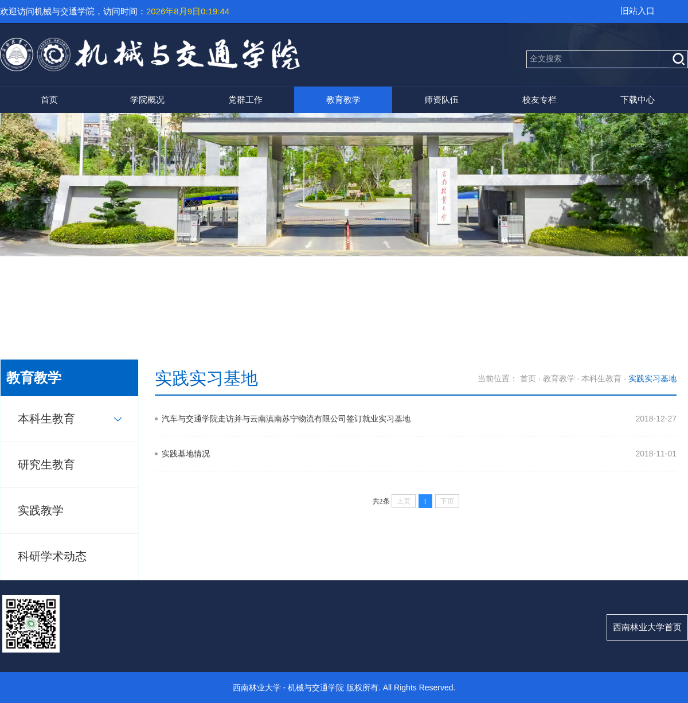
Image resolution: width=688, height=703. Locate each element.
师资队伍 (441, 99)
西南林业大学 (257, 687)
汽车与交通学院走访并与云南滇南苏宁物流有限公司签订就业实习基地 (286, 418)
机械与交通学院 (316, 687)
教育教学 (343, 99)
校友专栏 (539, 99)
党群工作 (245, 99)
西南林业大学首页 (647, 627)
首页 (49, 99)
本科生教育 (46, 418)
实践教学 (41, 510)
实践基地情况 (186, 453)
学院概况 (147, 99)
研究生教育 (46, 464)
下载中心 (637, 99)
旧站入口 (637, 10)
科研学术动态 (52, 556)
